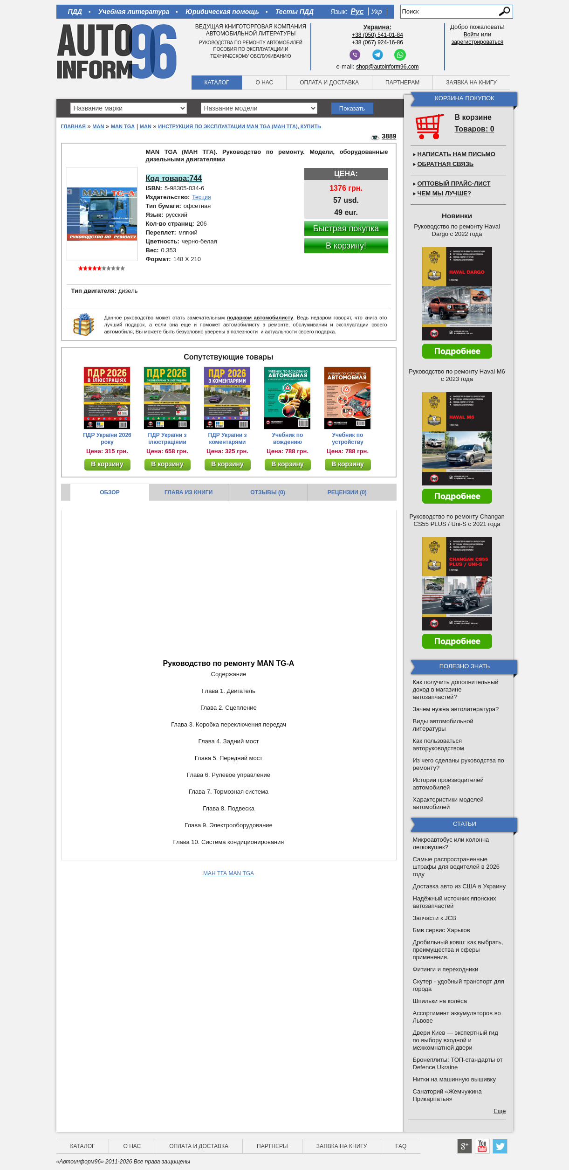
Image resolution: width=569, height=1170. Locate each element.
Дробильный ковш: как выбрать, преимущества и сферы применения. (458, 950)
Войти (472, 34)
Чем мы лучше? (444, 193)
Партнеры (272, 1146)
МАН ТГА (215, 873)
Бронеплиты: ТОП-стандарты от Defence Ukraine (458, 1063)
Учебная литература (134, 11)
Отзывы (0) (267, 492)
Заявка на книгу (471, 82)
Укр (376, 11)
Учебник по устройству (347, 438)
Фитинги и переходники (446, 969)
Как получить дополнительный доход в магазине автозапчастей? (456, 689)
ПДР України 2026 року (107, 438)
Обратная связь (446, 163)
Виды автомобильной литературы (443, 725)
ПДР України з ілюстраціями (167, 438)
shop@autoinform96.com (387, 66)
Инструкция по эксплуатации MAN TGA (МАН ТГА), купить (239, 126)
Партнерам (402, 82)
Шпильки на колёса (440, 1000)
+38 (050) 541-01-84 (377, 35)
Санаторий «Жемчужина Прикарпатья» (447, 1095)
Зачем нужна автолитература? (456, 709)
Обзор (110, 492)
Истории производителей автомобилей (448, 783)
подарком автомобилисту (260, 317)
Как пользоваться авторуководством (438, 744)
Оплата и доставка (329, 82)
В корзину (107, 464)
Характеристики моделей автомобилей (448, 803)
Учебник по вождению (287, 438)
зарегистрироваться (478, 42)
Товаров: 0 (474, 129)
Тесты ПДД (294, 11)
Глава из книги (189, 492)
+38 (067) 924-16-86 (377, 42)
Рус (357, 11)
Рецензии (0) (347, 492)
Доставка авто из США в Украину (459, 886)
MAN (98, 126)
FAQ (400, 1146)
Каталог (217, 82)
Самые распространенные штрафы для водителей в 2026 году (456, 867)
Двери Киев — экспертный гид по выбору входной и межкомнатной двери (455, 1040)
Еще (500, 1111)
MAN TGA (123, 126)
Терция (201, 197)
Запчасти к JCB (434, 917)
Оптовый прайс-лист (454, 183)
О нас (264, 82)
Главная (73, 126)
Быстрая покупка (346, 228)
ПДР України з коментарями (227, 438)
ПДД (75, 11)
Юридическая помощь (222, 11)
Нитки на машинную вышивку (454, 1079)
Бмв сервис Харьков (441, 930)
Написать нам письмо (456, 154)
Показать (352, 108)
